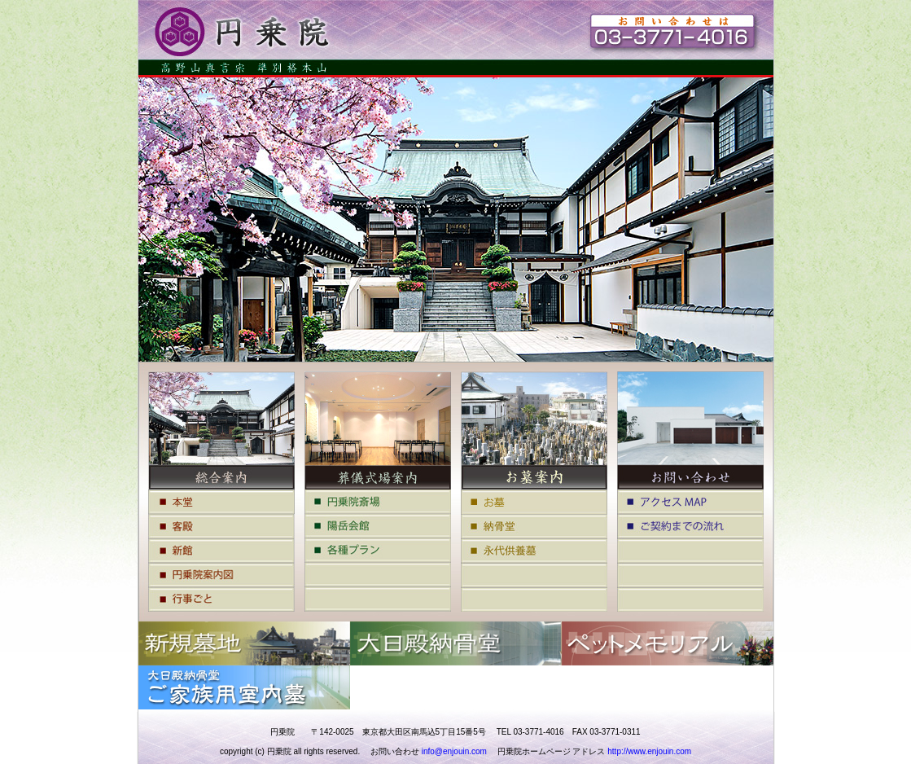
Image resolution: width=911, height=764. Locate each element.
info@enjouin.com (454, 751)
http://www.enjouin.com (649, 751)
